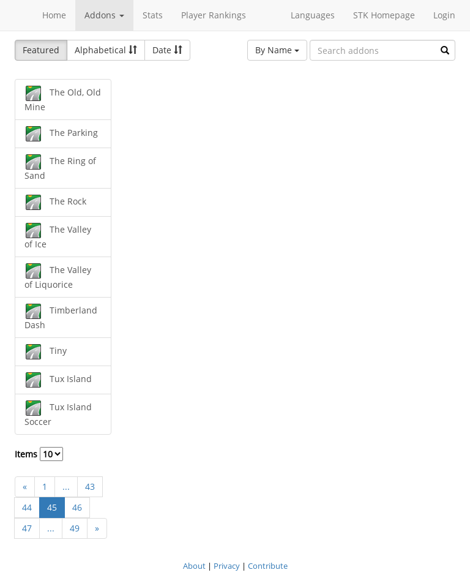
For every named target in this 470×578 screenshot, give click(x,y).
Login (444, 15)
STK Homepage (384, 15)
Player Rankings (213, 15)
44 (27, 507)
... (66, 486)
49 (75, 528)
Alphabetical (106, 50)
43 (90, 486)
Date (167, 50)
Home (54, 15)
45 (52, 507)
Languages (313, 15)
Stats (153, 15)
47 (27, 528)
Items (39, 454)
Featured (41, 50)
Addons (104, 15)
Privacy (227, 565)
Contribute (268, 565)
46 (77, 507)
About (194, 565)
